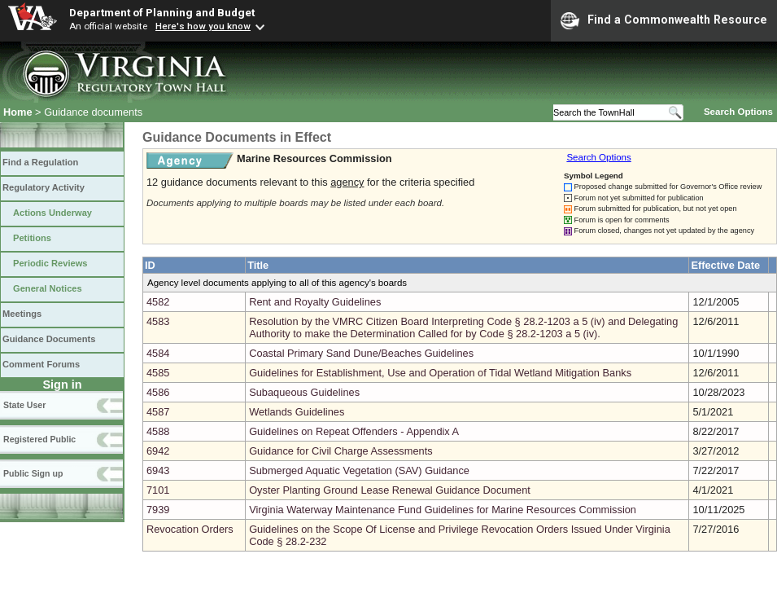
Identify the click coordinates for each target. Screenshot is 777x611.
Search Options (738, 111)
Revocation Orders (190, 529)
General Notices (47, 288)
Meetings (21, 314)
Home (18, 112)
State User (24, 405)
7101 (157, 490)
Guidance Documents (48, 339)
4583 (157, 321)
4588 (157, 431)
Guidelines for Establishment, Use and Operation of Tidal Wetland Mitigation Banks (440, 373)
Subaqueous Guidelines (304, 392)
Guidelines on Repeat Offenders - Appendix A (354, 431)
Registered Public (39, 439)
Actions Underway (52, 213)
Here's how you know (203, 26)
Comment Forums (41, 364)
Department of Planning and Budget (162, 12)
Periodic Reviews (50, 263)
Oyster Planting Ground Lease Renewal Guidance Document (389, 490)
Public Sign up (33, 473)
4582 (157, 302)
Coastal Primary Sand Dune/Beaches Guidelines (361, 353)
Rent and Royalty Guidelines (315, 302)
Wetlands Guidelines (296, 412)
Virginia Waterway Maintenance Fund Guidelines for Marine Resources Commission (442, 509)
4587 (157, 412)
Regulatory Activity (43, 187)
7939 (157, 509)
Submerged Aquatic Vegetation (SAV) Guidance (359, 470)
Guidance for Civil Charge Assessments (340, 451)
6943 (157, 470)
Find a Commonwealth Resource (664, 20)
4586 (157, 392)
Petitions (32, 238)
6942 (157, 451)
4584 (157, 353)
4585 (157, 373)
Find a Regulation (40, 162)
